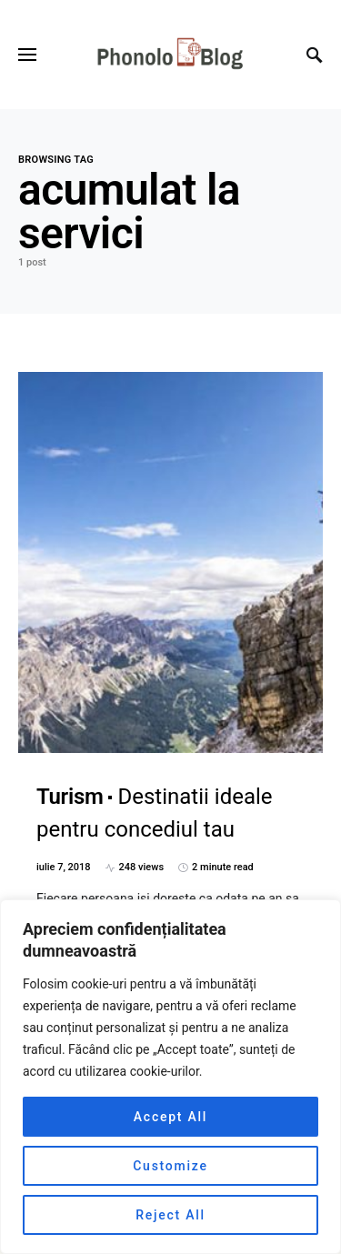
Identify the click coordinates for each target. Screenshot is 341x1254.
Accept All (170, 1116)
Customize (170, 1166)
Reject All (170, 1215)
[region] (170, 1076)
